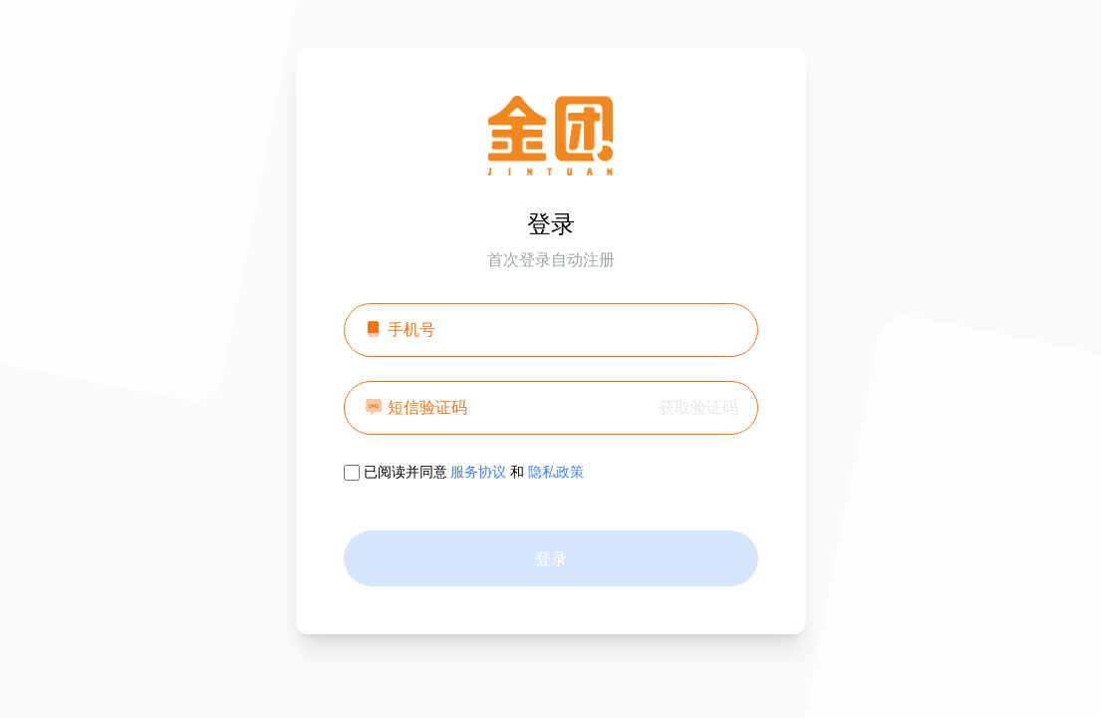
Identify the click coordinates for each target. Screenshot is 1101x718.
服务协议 (478, 471)
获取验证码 (698, 407)
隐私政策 (556, 471)
